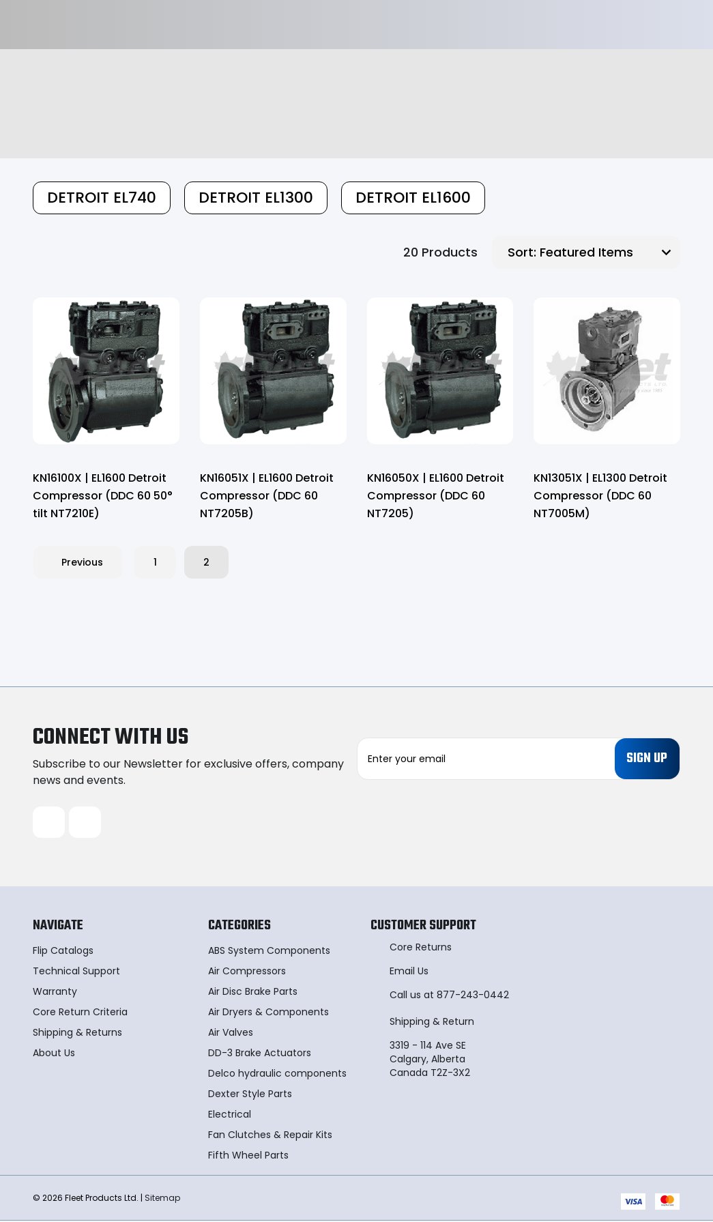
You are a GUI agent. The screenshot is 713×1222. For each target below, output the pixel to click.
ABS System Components (269, 952)
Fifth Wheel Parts (248, 1156)
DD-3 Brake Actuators (259, 1054)
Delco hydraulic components (277, 1074)
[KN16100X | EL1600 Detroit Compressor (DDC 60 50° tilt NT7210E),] (106, 370)
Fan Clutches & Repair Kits (270, 1136)
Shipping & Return (432, 1023)
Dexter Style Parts (250, 1095)
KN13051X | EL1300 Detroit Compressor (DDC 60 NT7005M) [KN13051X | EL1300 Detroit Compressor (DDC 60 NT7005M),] (600, 495)
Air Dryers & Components (268, 1013)
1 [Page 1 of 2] (155, 562)
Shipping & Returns (77, 1034)
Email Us (409, 972)
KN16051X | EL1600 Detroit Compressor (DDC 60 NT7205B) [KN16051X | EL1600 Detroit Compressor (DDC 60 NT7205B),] (267, 495)
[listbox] (608, 252)
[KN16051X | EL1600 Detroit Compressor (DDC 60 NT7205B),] (273, 370)
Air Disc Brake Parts (252, 993)
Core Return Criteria (80, 1013)
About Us (54, 1054)
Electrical (229, 1115)
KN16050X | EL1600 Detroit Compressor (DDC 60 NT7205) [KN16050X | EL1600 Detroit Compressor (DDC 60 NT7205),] (435, 495)
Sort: (522, 252)
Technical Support (76, 972)
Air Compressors (247, 972)
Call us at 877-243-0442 (449, 996)
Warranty (55, 993)
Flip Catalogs (63, 952)
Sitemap (162, 1198)
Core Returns (421, 948)
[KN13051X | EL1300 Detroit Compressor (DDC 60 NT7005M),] (607, 370)
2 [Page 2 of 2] (206, 562)
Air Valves (230, 1034)
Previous (78, 562)
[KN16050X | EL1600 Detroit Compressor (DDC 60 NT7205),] (440, 370)
